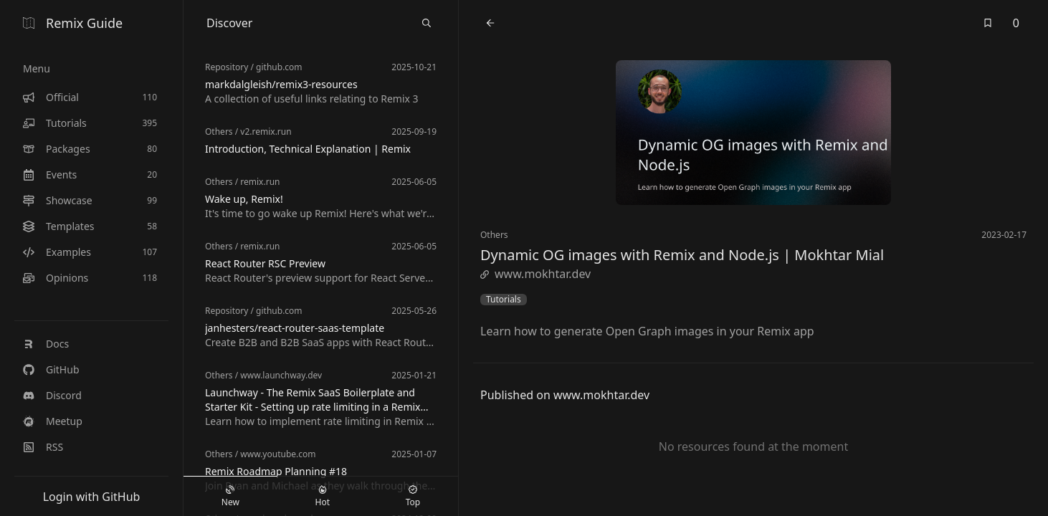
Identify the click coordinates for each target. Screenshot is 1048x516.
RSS (43, 447)
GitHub (51, 369)
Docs (46, 343)
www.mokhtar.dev (535, 274)
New (230, 496)
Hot (322, 496)
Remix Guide (73, 23)
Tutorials (503, 299)
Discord (52, 395)
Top (413, 496)
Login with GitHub (91, 497)
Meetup (52, 421)
